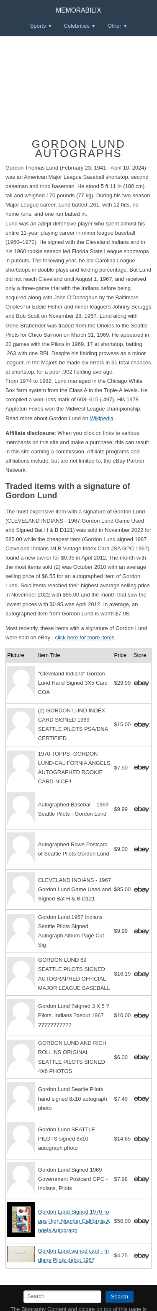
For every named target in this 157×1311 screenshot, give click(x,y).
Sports (38, 26)
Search (119, 1296)
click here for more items (85, 637)
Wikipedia (101, 418)
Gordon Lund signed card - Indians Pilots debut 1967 (73, 1255)
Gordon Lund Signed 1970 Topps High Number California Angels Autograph (74, 1221)
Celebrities (77, 26)
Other (114, 26)
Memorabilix (78, 10)
